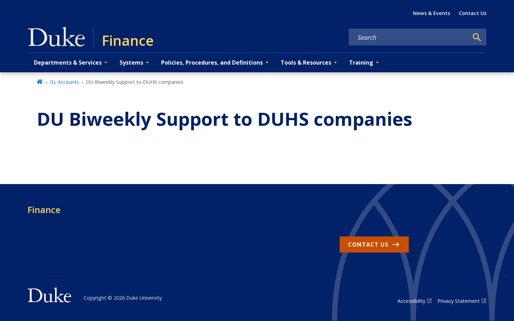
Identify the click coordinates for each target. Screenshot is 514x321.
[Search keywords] (408, 37)
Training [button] (361, 62)
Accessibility (411, 301)
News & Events (431, 13)
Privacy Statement (458, 301)
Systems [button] (131, 62)
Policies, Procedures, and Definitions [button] (212, 62)
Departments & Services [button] (68, 62)
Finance (44, 209)
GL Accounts (64, 82)
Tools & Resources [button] (306, 62)
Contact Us (472, 13)
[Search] (477, 37)
